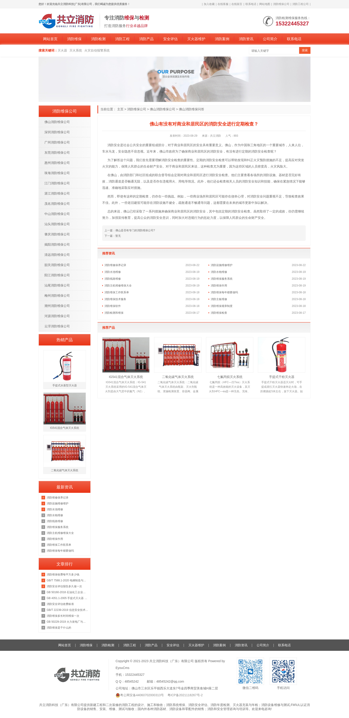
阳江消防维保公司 (57, 275)
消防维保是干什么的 (59, 627)
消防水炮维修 (219, 272)
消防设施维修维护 (222, 265)
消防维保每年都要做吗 (224, 292)
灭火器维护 (196, 39)
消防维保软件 (112, 306)
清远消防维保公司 (57, 255)
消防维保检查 (219, 312)
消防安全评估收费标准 (60, 604)
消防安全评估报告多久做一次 (64, 586)
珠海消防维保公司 (57, 173)
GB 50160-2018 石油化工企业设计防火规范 (67, 592)
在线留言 (236, 4)
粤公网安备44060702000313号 (142, 695)
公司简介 (270, 39)
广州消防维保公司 (57, 142)
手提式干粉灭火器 (281, 377)
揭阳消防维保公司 (57, 244)
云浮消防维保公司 (57, 326)
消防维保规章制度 (222, 306)
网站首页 (50, 39)
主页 (120, 109)
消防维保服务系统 (222, 278)
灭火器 (62, 50)
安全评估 (170, 39)
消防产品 (146, 39)
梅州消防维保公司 (57, 295)
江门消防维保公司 (57, 183)
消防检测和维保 (114, 312)
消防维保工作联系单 (116, 292)
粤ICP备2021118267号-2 (185, 695)
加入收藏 (209, 4)
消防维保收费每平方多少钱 (63, 574)
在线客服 (223, 4)
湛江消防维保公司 (57, 193)
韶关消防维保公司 (57, 265)
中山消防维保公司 (57, 214)
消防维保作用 (219, 285)
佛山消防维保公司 (162, 109)
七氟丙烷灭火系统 (229, 377)
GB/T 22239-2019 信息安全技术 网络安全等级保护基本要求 (67, 610)
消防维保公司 (281, 4)
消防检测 (98, 39)
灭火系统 (75, 50)
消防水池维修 (112, 272)
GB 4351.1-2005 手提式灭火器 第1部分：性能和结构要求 (67, 598)
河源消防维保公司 (57, 316)
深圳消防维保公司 (57, 132)
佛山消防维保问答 (191, 109)
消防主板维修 (219, 299)
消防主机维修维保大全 (118, 285)
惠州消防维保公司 (57, 163)
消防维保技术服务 (115, 299)
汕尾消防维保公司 (57, 285)
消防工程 (122, 39)
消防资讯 (246, 39)
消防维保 (74, 39)
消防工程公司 (300, 4)
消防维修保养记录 (115, 265)
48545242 (132, 681)
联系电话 (250, 4)
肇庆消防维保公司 (57, 234)
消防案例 (222, 39)
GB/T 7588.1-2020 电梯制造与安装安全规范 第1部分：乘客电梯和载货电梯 (67, 580)
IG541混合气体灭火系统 (126, 377)
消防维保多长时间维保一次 (63, 615)
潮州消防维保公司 (57, 306)
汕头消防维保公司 (57, 224)
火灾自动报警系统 (97, 50)
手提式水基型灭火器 (64, 385)
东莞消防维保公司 (57, 152)
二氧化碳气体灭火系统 (178, 377)
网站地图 (264, 4)
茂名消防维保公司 (57, 203)
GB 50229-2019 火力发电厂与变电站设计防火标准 (67, 621)
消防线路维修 (112, 278)
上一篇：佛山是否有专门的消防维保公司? (129, 230)
